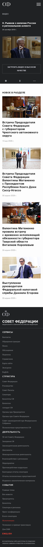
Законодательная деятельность (15, 446)
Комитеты (6, 503)
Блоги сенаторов (9, 516)
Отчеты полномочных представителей (19, 476)
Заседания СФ (8, 441)
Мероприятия (8, 463)
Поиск (5, 346)
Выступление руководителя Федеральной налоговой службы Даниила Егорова (20, 288)
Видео (5, 14)
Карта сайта (7, 363)
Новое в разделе (13, 92)
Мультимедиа (8, 520)
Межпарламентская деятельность (16, 454)
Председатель (8, 499)
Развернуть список (34, 81)
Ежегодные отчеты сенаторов (15, 472)
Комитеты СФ (8, 399)
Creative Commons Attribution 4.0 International (18, 543)
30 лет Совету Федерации (13, 437)
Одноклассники (20, 81)
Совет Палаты (8, 390)
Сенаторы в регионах (11, 507)
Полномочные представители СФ (16, 427)
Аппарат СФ (7, 407)
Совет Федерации (9, 381)
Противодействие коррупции (15, 467)
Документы (7, 450)
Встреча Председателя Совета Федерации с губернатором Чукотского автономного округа (20, 129)
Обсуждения (7, 350)
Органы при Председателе (13, 412)
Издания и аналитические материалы (18, 480)
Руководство (7, 386)
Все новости (7, 494)
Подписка (6, 354)
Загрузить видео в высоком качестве (21, 69)
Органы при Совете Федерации (15, 416)
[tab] (21, 81)
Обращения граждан (11, 341)
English (5, 372)
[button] (38, 4)
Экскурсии (6, 368)
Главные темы (8, 490)
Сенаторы (6, 394)
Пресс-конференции (11, 512)
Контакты (6, 337)
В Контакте (6, 81)
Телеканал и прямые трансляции (16, 525)
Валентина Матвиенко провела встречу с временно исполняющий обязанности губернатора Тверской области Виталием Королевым (21, 237)
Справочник (7, 359)
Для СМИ (6, 529)
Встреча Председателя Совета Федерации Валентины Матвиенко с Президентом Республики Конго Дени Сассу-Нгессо (19, 182)
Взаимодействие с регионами (15, 459)
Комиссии (6, 403)
